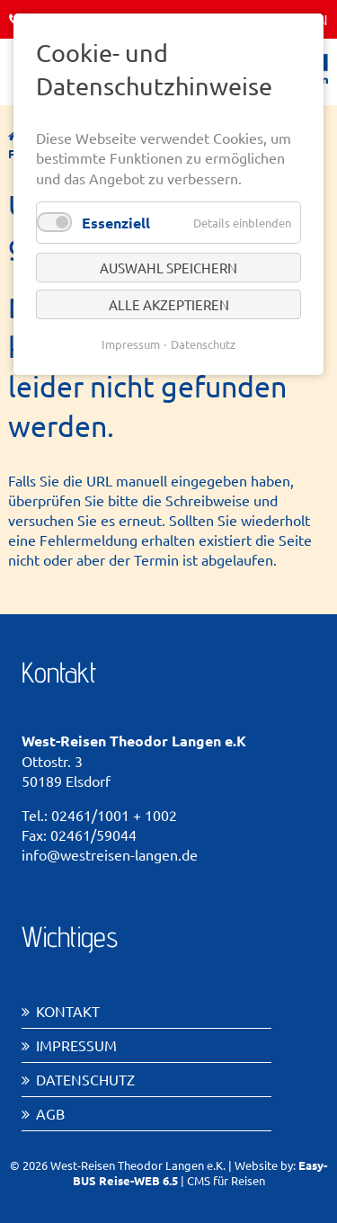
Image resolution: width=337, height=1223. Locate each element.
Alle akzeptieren (169, 304)
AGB (50, 1113)
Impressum (76, 1045)
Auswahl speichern (168, 267)
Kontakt (68, 1011)
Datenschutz (85, 1079)
